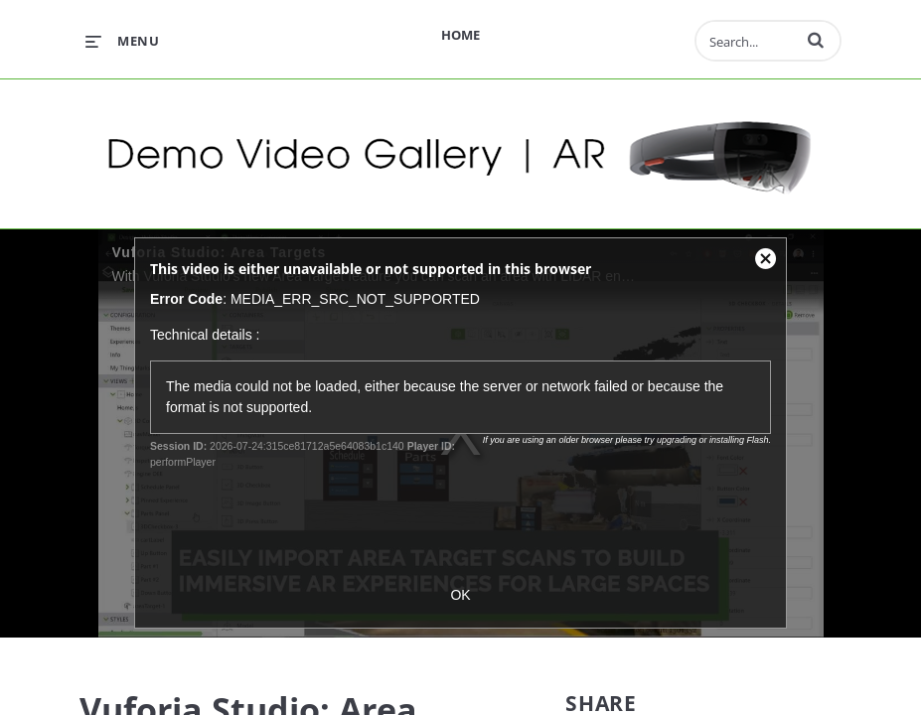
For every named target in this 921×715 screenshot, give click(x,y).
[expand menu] (122, 41)
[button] (816, 40)
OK (460, 595)
